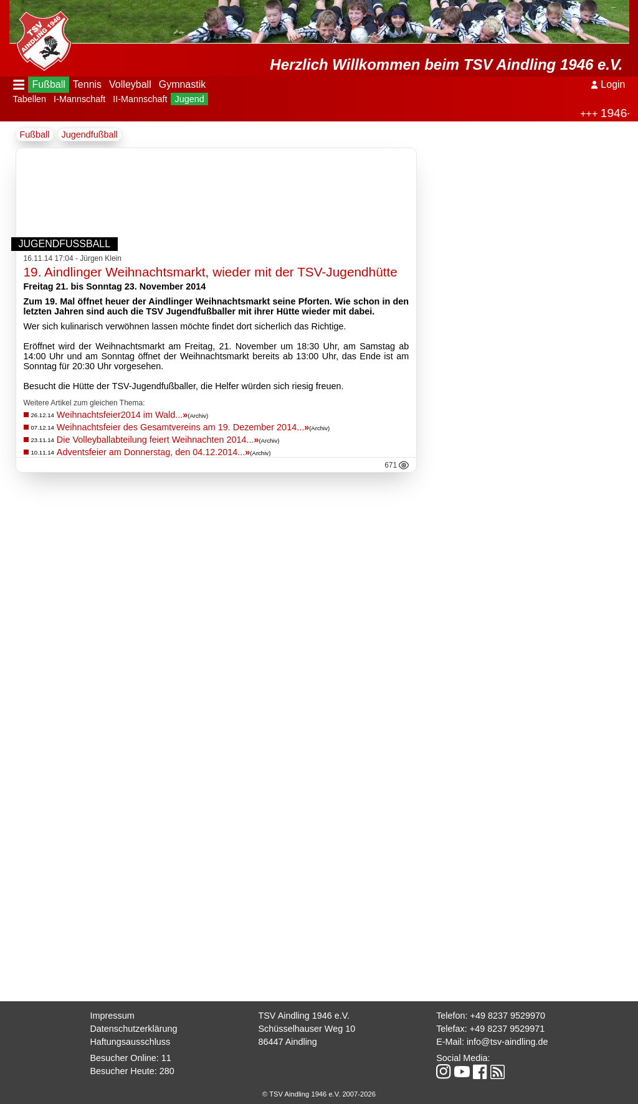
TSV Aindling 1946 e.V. (304, 1016)
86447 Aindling (287, 1042)
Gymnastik (182, 84)
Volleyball (130, 84)
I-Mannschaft (79, 99)
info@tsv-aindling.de (507, 1042)
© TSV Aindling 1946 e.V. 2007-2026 (319, 1094)
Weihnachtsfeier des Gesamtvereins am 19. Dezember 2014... (183, 427)
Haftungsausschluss (130, 1042)
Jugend (189, 99)
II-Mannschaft (140, 99)
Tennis (87, 84)
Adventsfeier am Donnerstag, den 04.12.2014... (153, 452)
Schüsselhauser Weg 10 (306, 1029)
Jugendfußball (90, 134)
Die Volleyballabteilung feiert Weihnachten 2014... (158, 440)
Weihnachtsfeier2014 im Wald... (122, 415)
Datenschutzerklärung (133, 1029)
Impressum (112, 1016)
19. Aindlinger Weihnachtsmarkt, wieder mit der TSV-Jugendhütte (211, 272)
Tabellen (30, 99)
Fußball (48, 84)
